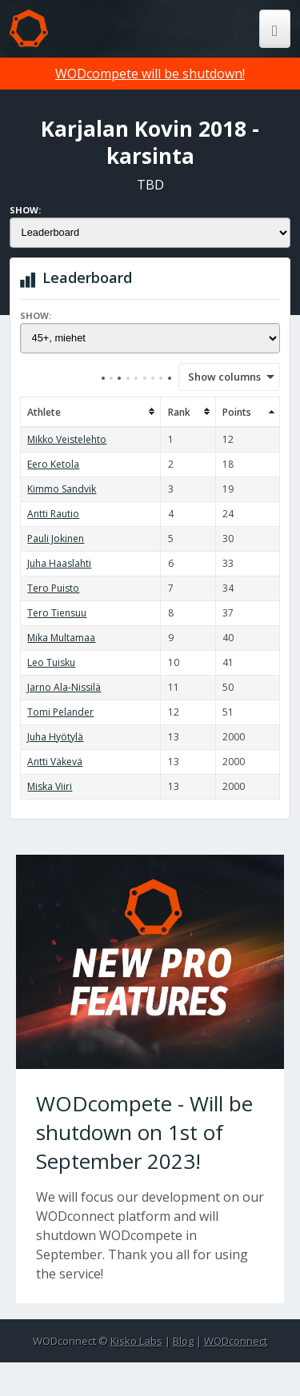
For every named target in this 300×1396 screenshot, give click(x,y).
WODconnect (235, 1341)
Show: (25, 210)
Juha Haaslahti (59, 563)
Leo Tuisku (51, 662)
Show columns (219, 376)
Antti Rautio (53, 514)
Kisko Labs (136, 1341)
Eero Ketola (53, 464)
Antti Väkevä (54, 761)
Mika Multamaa (61, 637)
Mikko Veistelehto (66, 439)
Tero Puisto (53, 588)
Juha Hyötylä (55, 737)
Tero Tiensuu (56, 613)
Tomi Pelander (60, 712)
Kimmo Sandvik (61, 489)
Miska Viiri (49, 786)
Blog (183, 1341)
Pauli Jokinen (55, 538)
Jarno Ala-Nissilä (64, 687)
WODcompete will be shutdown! (150, 73)
